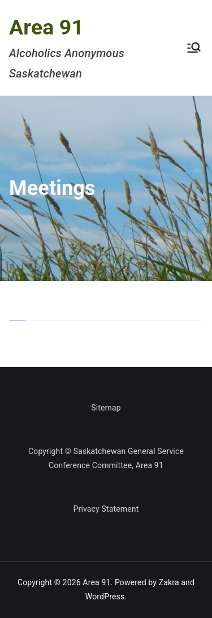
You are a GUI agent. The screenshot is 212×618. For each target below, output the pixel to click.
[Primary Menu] (194, 47)
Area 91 (46, 27)
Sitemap (106, 407)
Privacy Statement (106, 508)
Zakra (169, 582)
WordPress (104, 596)
